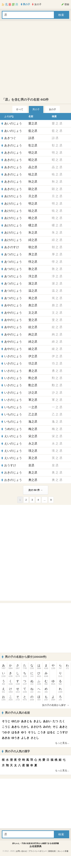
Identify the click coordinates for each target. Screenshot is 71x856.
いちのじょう (13, 407)
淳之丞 (32, 276)
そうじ (6, 721)
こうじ (6, 726)
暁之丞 (32, 174)
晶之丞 (32, 167)
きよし (37, 721)
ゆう (24, 732)
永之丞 (32, 443)
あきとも (26, 721)
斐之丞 (32, 319)
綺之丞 (32, 341)
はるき (15, 732)
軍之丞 (32, 399)
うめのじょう (13, 428)
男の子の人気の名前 (16, 712)
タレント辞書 (62, 851)
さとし (35, 737)
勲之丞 (32, 378)
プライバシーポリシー (37, 851)
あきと (63, 726)
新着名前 (52, 851)
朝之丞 (32, 247)
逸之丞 (32, 421)
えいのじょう (13, 436)
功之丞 (32, 363)
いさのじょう (13, 356)
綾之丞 (32, 348)
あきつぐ (10, 138)
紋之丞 (32, 327)
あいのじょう (13, 123)
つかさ (6, 732)
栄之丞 (32, 436)
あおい (47, 721)
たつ (55, 721)
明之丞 (32, 152)
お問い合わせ (21, 851)
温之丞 (32, 290)
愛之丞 (32, 123)
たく (62, 721)
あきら (15, 726)
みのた (47, 726)
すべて (19, 109)
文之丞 (32, 312)
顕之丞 (32, 189)
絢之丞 (32, 334)
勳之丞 (32, 385)
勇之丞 (32, 370)
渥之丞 (32, 283)
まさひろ (36, 726)
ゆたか (15, 721)
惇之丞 (32, 261)
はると (51, 732)
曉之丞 (32, 217)
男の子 (36, 109)
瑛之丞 (32, 450)
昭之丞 (32, 159)
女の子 (52, 109)
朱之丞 (32, 232)
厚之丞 (32, 254)
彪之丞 (32, 305)
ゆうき (15, 737)
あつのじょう (13, 254)
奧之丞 (32, 479)
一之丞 (32, 407)
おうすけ (10, 465)
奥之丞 (32, 472)
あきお (6, 737)
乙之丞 (32, 414)
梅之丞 (32, 428)
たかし (25, 726)
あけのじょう (13, 196)
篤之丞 (32, 298)
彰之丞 (32, 145)
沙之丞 (32, 392)
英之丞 (32, 457)
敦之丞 (32, 268)
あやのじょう (13, 305)
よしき (25, 737)
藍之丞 (32, 130)
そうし (32, 732)
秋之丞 (32, 181)
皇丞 (31, 465)
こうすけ (62, 732)
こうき (41, 732)
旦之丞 (32, 196)
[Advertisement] (34, 59)
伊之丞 (32, 356)
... (45, 499)
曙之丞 (32, 225)
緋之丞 (32, 239)
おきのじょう (13, 472)
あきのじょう (13, 145)
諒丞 (31, 138)
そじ (55, 726)
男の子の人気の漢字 (16, 751)
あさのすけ (11, 247)
